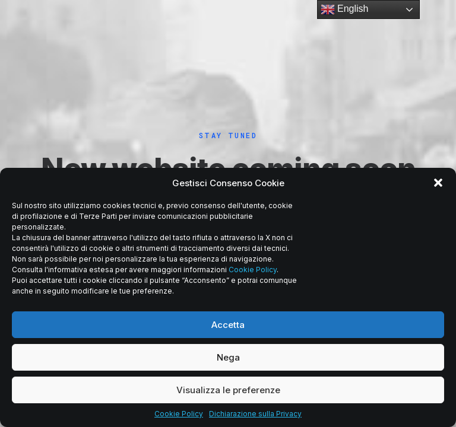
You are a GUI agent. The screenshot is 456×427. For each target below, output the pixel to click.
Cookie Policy (253, 269)
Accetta (228, 324)
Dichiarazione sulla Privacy (255, 413)
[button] (438, 183)
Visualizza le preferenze (228, 390)
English (345, 9)
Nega (228, 357)
